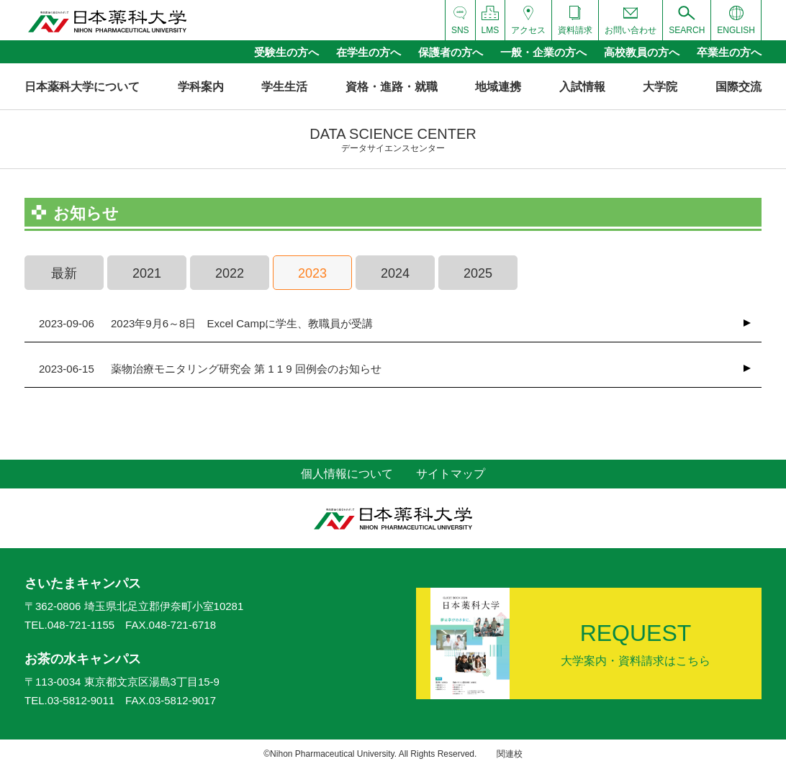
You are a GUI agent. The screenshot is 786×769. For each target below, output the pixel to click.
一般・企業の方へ (543, 52)
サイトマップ (450, 474)
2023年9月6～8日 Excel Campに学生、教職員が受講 (206, 323)
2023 (312, 273)
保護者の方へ (450, 52)
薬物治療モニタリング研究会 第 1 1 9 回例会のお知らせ (210, 369)
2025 (478, 273)
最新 (64, 273)
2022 (229, 273)
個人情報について (347, 474)
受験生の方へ (286, 52)
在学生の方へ (368, 52)
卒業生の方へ (729, 52)
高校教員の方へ (641, 52)
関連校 (510, 754)
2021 (146, 273)
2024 (395, 273)
